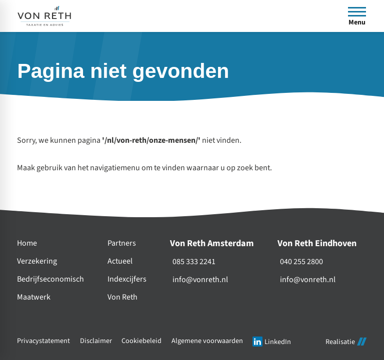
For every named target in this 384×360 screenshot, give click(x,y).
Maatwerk (33, 297)
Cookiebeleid (142, 341)
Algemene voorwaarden (207, 341)
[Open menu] (357, 16)
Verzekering (37, 261)
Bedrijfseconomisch (50, 279)
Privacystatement (43, 341)
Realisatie (346, 342)
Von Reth (123, 297)
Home (27, 243)
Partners (122, 243)
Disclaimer (96, 341)
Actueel (120, 261)
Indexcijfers (127, 279)
